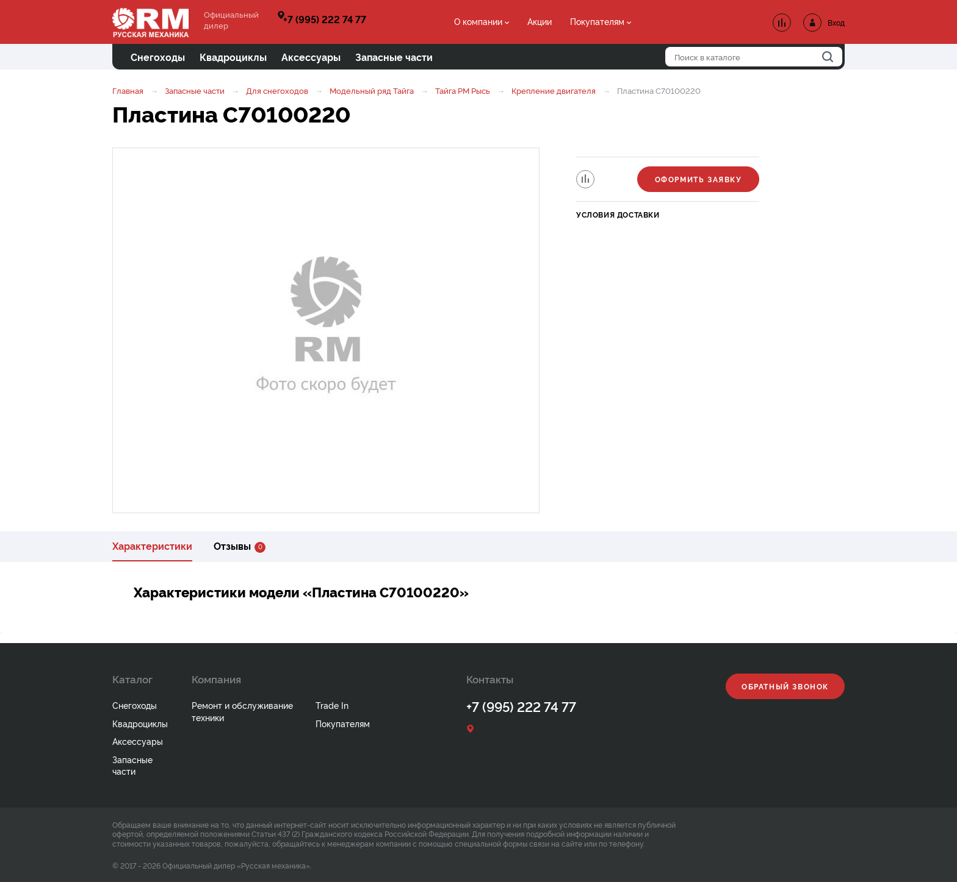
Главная (127, 90)
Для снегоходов (277, 90)
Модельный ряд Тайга (372, 90)
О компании (478, 21)
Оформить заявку (698, 179)
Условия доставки (618, 214)
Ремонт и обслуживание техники (242, 711)
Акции (539, 21)
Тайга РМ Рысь (462, 90)
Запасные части (195, 90)
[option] (326, 330)
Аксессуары (137, 741)
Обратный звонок (785, 686)
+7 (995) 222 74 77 (324, 19)
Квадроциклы (140, 723)
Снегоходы (134, 705)
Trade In (332, 705)
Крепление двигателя (553, 90)
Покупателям (597, 21)
